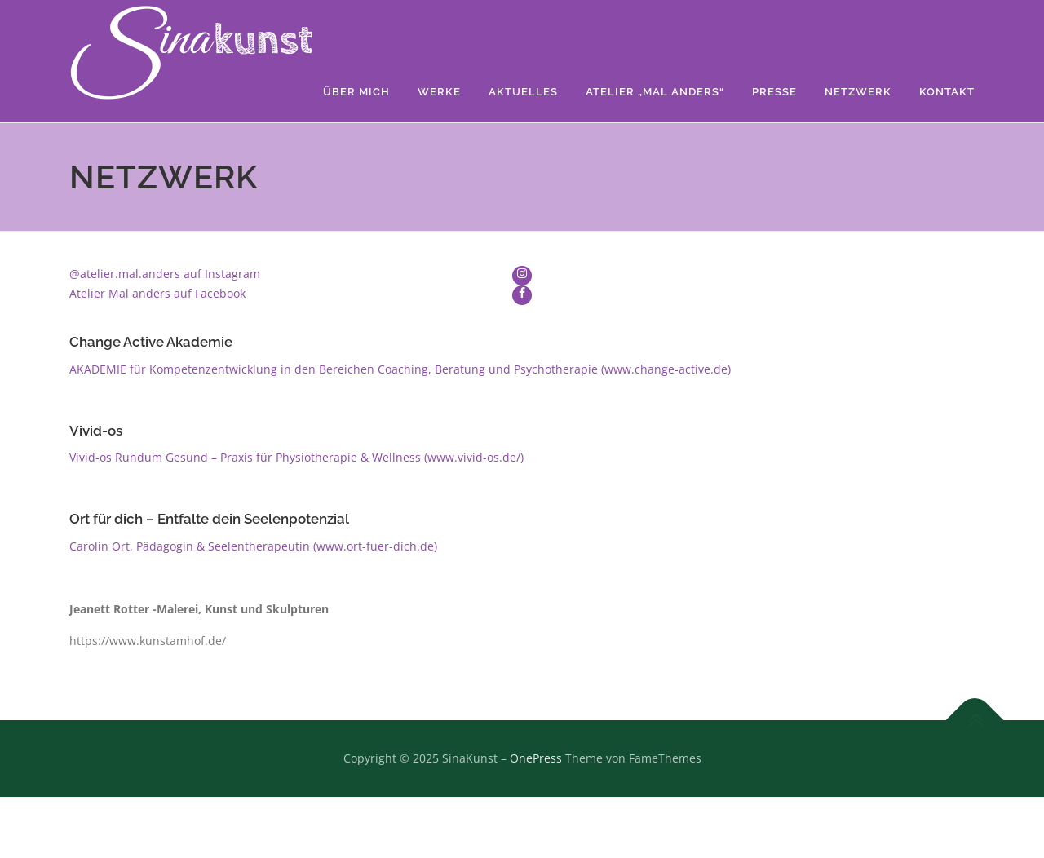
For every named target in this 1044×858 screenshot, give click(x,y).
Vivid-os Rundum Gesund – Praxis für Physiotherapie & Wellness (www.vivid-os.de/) (296, 457)
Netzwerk (858, 92)
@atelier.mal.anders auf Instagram (164, 273)
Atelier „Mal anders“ (655, 92)
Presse (774, 92)
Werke (439, 92)
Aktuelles (523, 92)
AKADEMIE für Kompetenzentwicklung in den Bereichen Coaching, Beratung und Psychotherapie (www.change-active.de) (400, 369)
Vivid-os (95, 430)
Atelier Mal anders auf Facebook (157, 293)
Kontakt (947, 92)
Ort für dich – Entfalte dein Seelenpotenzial (209, 519)
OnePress (536, 758)
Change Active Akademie (150, 342)
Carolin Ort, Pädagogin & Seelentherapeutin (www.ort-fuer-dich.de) (253, 546)
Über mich (356, 92)
